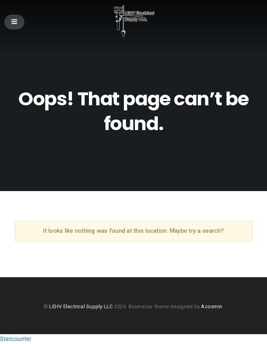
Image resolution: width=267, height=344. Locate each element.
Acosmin (211, 306)
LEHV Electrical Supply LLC (81, 306)
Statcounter (15, 338)
